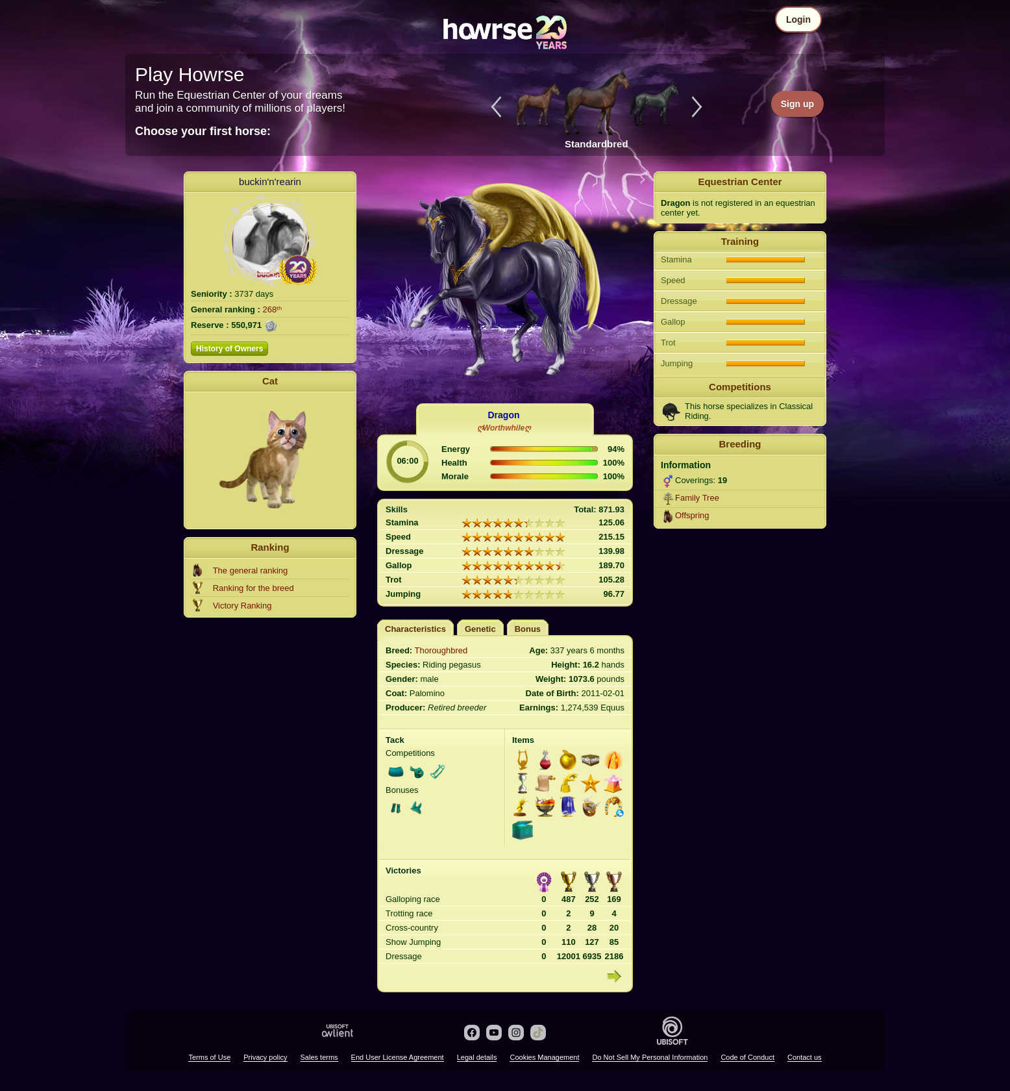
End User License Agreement (397, 1057)
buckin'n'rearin (270, 181)
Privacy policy (265, 1057)
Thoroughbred (441, 650)
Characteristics (415, 629)
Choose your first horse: (203, 131)
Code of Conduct (747, 1057)
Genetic (480, 629)
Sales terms (319, 1057)
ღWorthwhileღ (503, 428)
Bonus (528, 629)
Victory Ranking (242, 605)
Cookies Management (544, 1057)
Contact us (804, 1057)
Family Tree (697, 498)
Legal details (477, 1057)
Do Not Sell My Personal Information (650, 1057)
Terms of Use (209, 1057)
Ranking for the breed (253, 588)
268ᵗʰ (272, 309)
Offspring (692, 515)
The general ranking (250, 570)
